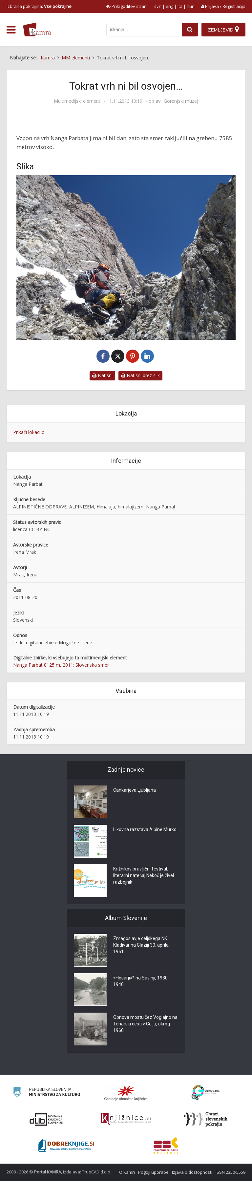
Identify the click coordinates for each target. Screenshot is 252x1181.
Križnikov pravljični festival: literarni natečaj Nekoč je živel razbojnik (143, 876)
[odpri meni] (11, 30)
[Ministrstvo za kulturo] (46, 1093)
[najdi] (190, 29)
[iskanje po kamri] (144, 29)
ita (180, 6)
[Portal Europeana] (205, 1092)
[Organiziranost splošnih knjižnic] (126, 1093)
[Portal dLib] (46, 1119)
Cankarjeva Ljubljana (134, 790)
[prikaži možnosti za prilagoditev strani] (127, 6)
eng (169, 6)
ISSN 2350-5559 (230, 1172)
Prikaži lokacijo (29, 432)
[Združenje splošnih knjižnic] (166, 1145)
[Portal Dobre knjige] (66, 1145)
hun (191, 6)
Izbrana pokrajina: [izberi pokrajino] (39, 6)
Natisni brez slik (140, 375)
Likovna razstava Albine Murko (145, 829)
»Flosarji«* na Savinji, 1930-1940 (141, 981)
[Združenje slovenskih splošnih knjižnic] (125, 1119)
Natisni (102, 375)
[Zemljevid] (223, 29)
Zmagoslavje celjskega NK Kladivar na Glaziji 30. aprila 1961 (141, 945)
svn (157, 6)
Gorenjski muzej (181, 101)
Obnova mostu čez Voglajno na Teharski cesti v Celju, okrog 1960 (145, 1024)
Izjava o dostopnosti (192, 1172)
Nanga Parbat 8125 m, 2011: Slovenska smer (61, 665)
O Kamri (127, 1172)
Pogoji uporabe (153, 1172)
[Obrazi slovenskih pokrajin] (205, 1119)
